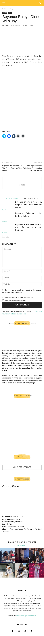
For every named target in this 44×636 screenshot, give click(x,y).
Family (11, 9)
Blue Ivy (4, 232)
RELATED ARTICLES (13, 198)
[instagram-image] (7, 555)
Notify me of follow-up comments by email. (19, 297)
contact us (27, 611)
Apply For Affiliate (22, 467)
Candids (4, 221)
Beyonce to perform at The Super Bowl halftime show (12, 168)
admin (6, 25)
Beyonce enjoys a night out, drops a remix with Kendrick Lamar (28, 204)
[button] (4, 3)
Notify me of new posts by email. (16, 300)
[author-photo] (22, 181)
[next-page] (7, 236)
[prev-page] (3, 236)
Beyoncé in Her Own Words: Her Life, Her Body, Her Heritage (28, 227)
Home (4, 9)
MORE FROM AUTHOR (30, 198)
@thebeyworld (22, 545)
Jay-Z (10, 12)
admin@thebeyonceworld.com (26, 616)
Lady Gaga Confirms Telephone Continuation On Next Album (32, 168)
